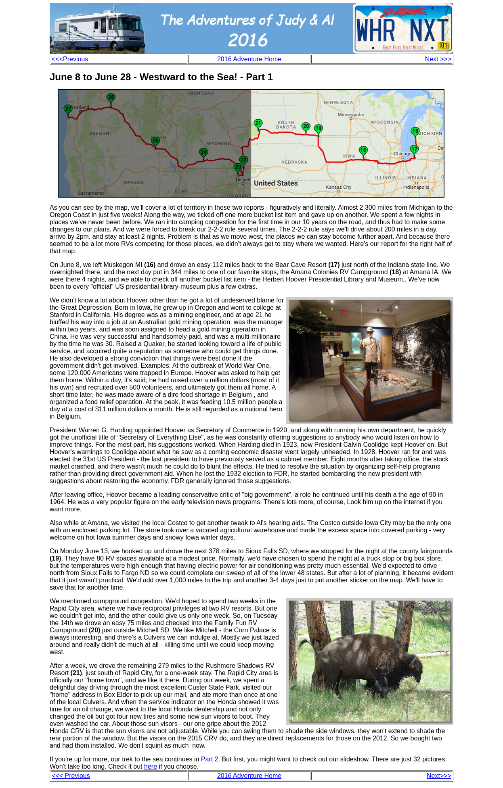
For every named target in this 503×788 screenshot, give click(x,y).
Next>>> (439, 775)
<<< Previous (71, 775)
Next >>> (438, 59)
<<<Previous (70, 59)
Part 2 (209, 759)
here (150, 766)
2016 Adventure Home (249, 59)
